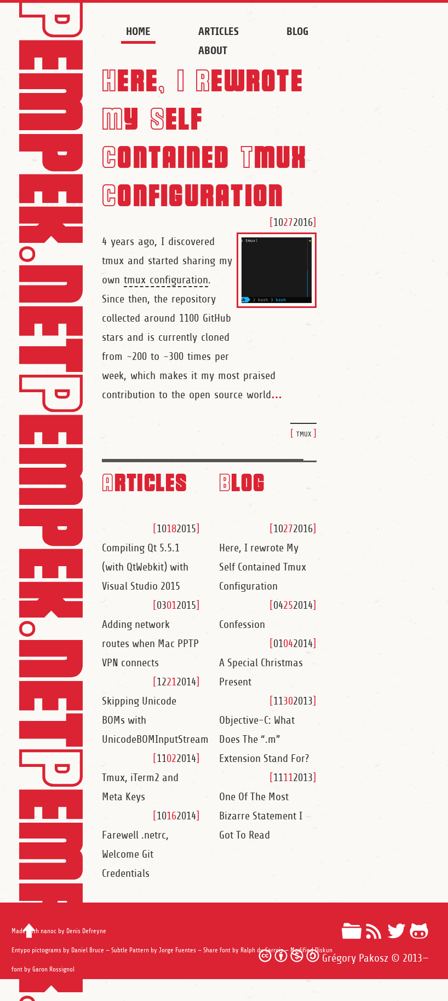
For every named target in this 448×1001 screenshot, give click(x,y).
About (212, 50)
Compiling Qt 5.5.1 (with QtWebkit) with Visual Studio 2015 (145, 567)
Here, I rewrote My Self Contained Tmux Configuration (262, 567)
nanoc (48, 931)
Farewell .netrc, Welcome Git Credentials (135, 854)
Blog (297, 31)
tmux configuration (166, 280)
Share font (217, 950)
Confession (242, 625)
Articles (218, 31)
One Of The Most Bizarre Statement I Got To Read (260, 816)
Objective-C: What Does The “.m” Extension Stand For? (264, 739)
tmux (303, 433)
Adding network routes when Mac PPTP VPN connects (150, 644)
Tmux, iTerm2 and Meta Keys (140, 787)
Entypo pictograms (36, 950)
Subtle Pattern (130, 950)
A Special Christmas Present (261, 672)
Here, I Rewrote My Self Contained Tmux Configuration (204, 136)
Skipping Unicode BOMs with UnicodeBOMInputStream (151, 720)
